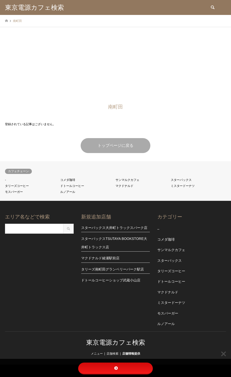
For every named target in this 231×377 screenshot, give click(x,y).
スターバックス (181, 180)
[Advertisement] (115, 64)
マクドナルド (124, 186)
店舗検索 (112, 353)
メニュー (97, 353)
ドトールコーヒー (72, 186)
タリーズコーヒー (17, 186)
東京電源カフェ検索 (115, 342)
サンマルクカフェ (127, 180)
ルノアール (67, 192)
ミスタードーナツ (183, 186)
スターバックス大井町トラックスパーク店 (114, 228)
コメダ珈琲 (67, 180)
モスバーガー (14, 192)
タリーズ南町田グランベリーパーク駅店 (112, 269)
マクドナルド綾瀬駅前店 (100, 258)
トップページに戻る (115, 145)
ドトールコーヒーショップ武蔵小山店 (110, 280)
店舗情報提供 (131, 353)
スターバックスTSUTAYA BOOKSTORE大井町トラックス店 (114, 243)
